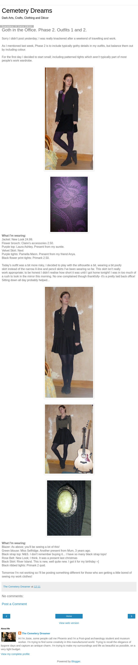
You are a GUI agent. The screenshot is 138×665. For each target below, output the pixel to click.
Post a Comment (14, 604)
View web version (69, 623)
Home (69, 616)
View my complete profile (15, 654)
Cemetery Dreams (27, 10)
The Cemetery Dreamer (36, 633)
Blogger (76, 661)
